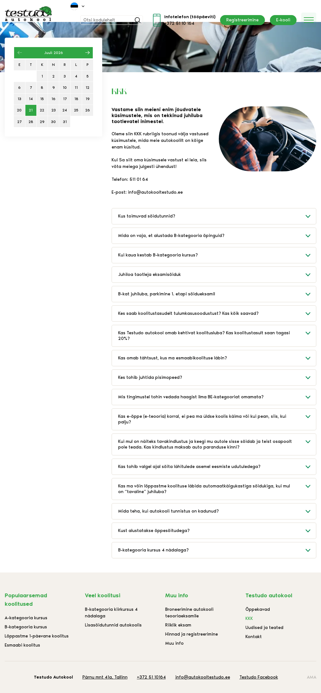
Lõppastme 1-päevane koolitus (37, 636)
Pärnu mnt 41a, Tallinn (105, 677)
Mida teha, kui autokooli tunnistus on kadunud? (217, 511)
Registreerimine (242, 20)
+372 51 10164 (151, 677)
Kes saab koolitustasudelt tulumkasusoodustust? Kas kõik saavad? (217, 313)
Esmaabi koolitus (22, 645)
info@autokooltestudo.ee (202, 677)
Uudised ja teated (264, 627)
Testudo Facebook (258, 677)
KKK (249, 618)
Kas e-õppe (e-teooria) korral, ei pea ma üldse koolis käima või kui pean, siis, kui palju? (217, 417)
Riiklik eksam (178, 625)
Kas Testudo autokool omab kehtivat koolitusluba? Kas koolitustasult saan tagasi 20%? (217, 333)
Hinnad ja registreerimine (191, 634)
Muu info (174, 643)
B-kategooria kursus (26, 627)
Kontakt (253, 636)
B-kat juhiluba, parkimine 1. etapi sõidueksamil (217, 294)
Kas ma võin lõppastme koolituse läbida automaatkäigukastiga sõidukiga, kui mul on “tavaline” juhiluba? (217, 486)
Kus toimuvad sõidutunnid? (217, 216)
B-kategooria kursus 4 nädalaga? (217, 550)
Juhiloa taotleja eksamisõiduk (217, 274)
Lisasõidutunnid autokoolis (113, 625)
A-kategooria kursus (26, 617)
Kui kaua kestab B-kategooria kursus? (217, 255)
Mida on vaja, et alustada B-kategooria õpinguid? (217, 236)
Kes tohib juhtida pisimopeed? (217, 377)
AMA (311, 677)
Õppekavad (257, 609)
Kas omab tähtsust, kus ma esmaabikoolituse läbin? (217, 358)
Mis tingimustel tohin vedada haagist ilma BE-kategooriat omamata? (217, 397)
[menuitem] (78, 6)
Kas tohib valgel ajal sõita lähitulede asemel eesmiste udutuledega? (217, 467)
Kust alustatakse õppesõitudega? (217, 531)
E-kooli (283, 20)
